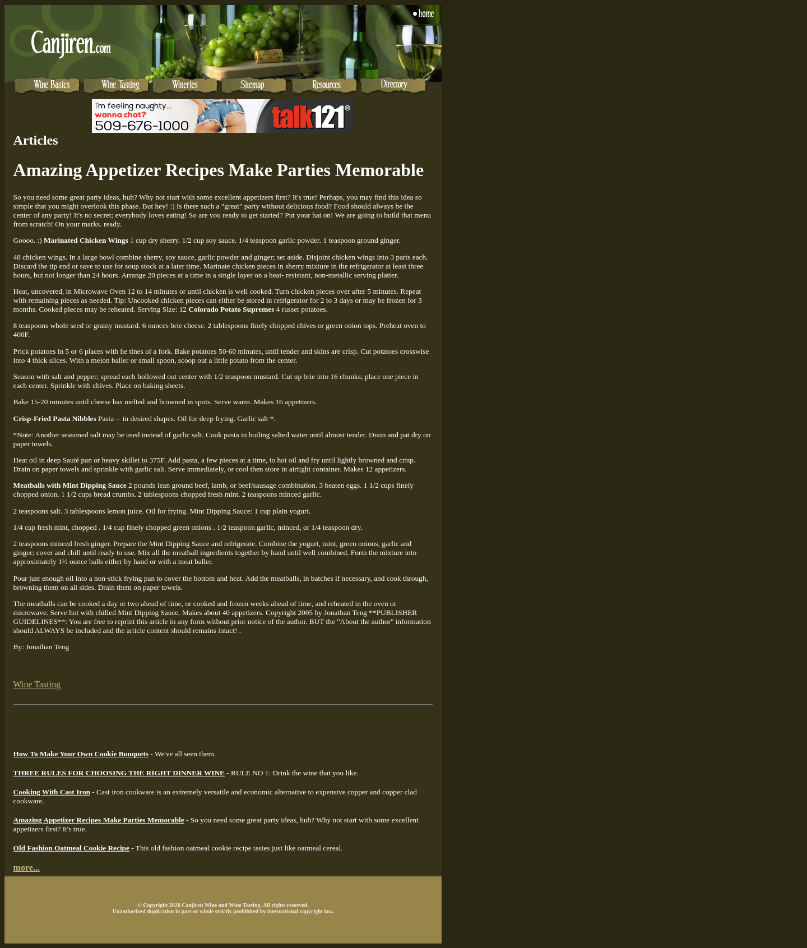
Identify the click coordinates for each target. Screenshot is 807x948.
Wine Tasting (37, 684)
